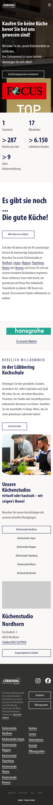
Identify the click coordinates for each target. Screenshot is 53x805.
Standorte (39, 695)
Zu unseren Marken (26, 341)
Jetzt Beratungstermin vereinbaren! (23, 74)
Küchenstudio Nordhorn (26, 529)
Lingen (17, 263)
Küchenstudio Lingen (26, 538)
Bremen (19, 268)
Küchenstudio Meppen (26, 547)
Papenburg (38, 263)
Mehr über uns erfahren (18, 234)
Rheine (5, 268)
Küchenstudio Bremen (26, 573)
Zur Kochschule (14, 426)
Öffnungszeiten (41, 705)
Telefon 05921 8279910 (14, 642)
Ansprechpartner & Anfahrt (26, 653)
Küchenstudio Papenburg (26, 555)
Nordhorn (7, 263)
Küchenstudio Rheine (26, 564)
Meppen (26, 263)
